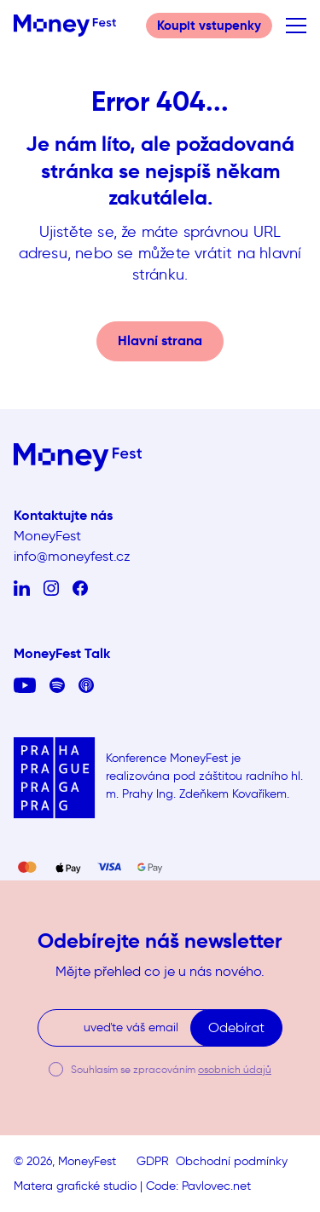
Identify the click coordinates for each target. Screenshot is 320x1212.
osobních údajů (234, 1069)
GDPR (153, 1161)
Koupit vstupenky (209, 25)
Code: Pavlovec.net (198, 1186)
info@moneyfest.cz (72, 556)
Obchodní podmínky (232, 1161)
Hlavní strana (160, 340)
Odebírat (236, 1027)
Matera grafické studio (75, 1186)
